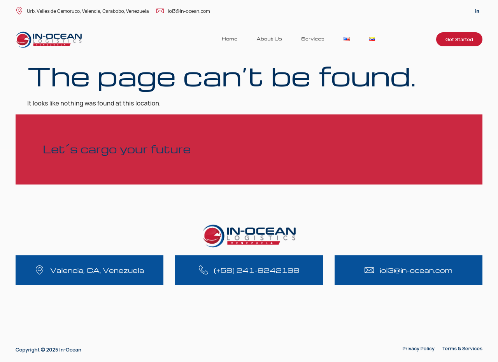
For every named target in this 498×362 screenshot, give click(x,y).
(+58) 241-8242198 (257, 269)
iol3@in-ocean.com (183, 11)
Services (312, 39)
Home (228, 39)
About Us (268, 39)
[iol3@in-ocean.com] (369, 270)
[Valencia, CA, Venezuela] (39, 270)
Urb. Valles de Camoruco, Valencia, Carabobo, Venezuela (82, 11)
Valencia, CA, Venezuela (97, 269)
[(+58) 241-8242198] (203, 270)
